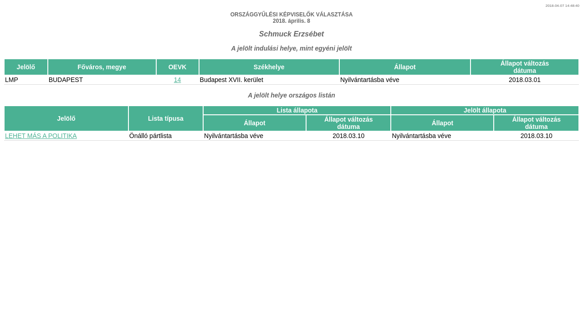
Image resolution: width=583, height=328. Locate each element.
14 (177, 79)
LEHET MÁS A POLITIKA (41, 135)
